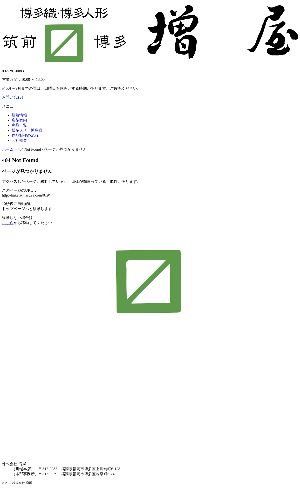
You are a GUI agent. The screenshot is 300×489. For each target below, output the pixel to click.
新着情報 (19, 115)
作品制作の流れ (25, 135)
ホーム (8, 149)
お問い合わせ (13, 97)
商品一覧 (19, 125)
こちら (8, 223)
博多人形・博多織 (27, 130)
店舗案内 (19, 120)
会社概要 (19, 140)
